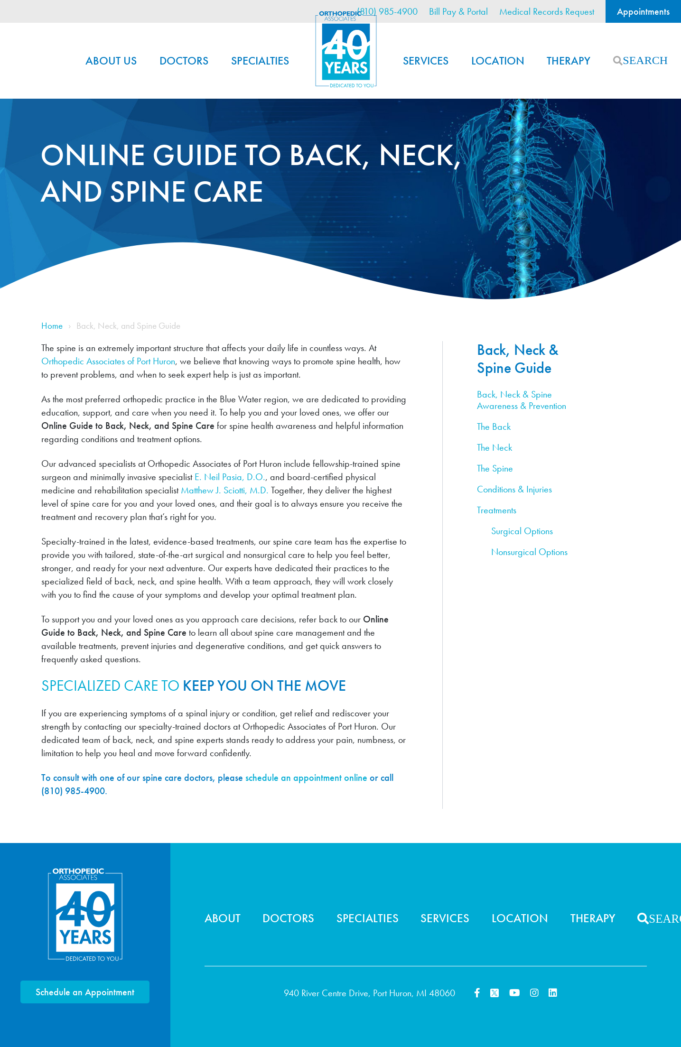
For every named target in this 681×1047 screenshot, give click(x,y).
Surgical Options (522, 531)
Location (497, 60)
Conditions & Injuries (514, 489)
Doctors (183, 60)
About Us (111, 60)
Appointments (643, 11)
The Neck (494, 448)
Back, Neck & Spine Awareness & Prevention (521, 400)
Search (618, 60)
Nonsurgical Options (529, 552)
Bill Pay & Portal (458, 11)
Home (346, 49)
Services (425, 60)
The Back (494, 427)
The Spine (495, 468)
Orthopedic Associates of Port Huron (108, 361)
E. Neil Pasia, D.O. (230, 477)
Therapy (568, 60)
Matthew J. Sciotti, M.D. (225, 490)
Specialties (260, 60)
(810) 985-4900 (387, 11)
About (223, 918)
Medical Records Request (546, 11)
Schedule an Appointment (85, 992)
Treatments (496, 510)
